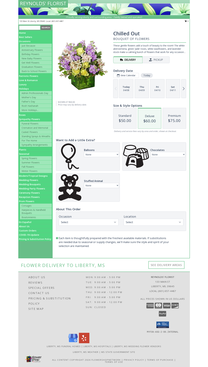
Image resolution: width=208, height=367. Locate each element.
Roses (22, 114)
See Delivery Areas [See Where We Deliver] (166, 265)
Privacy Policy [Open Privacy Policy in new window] (134, 359)
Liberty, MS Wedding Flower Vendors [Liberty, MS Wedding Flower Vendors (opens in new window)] (137, 346)
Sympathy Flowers (29, 119)
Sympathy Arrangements (35, 144)
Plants (22, 149)
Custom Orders (27, 230)
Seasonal (24, 153)
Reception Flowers (29, 197)
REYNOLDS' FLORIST (43, 3)
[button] (162, 325)
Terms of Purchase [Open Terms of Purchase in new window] (160, 359)
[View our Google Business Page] (73, 342)
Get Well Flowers (30, 62)
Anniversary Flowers (32, 49)
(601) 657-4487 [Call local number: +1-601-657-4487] (57, 21)
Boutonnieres (29, 217)
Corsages (27, 205)
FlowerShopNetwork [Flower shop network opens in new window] (106, 359)
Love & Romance (28, 80)
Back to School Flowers (34, 71)
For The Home (29, 140)
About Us (24, 226)
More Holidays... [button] (30, 110)
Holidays (24, 88)
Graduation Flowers (32, 66)
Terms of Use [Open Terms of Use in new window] (114, 361)
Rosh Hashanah (30, 105)
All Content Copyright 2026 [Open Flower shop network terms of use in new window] (71, 359)
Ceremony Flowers (29, 192)
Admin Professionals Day (35, 93)
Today (146, 75)
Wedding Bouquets (30, 184)
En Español (25, 222)
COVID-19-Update (29, 234)
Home (22, 32)
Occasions (24, 41)
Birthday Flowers (30, 54)
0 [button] (187, 21)
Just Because (28, 45)
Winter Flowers (29, 171)
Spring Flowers (29, 158)
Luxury (23, 84)
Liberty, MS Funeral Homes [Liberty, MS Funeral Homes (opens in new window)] (64, 346)
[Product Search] (29, 28)
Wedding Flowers (28, 180)
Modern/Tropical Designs (33, 175)
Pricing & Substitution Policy (35, 239)
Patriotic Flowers (28, 76)
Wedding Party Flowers (32, 188)
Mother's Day (29, 97)
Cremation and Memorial (35, 127)
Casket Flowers (30, 132)
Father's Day (28, 101)
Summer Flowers (31, 162)
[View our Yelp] (84, 342)
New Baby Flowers (32, 58)
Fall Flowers (28, 166)
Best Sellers (25, 37)
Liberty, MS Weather (86, 352)
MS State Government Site (118, 352)
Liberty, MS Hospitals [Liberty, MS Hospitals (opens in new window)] (97, 346)
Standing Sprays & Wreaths (36, 136)
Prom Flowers (26, 201)
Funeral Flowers (30, 123)
